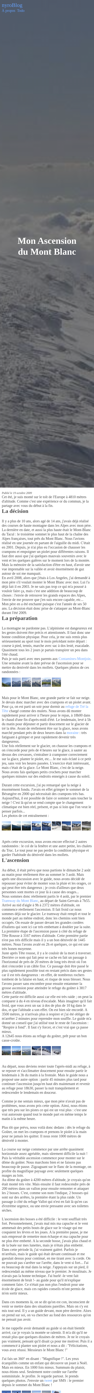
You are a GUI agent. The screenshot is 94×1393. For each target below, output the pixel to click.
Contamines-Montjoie (75, 659)
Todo (21, 11)
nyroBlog (12, 5)
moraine (73, 733)
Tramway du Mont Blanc (20, 901)
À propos (8, 11)
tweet (48, 1380)
